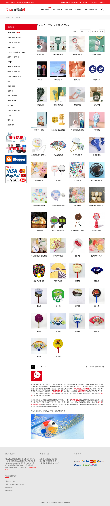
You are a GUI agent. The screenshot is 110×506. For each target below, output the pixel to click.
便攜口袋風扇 (58, 105)
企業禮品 (42, 463)
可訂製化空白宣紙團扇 (39, 256)
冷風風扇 (96, 105)
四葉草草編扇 (58, 256)
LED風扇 (39, 80)
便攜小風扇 (77, 105)
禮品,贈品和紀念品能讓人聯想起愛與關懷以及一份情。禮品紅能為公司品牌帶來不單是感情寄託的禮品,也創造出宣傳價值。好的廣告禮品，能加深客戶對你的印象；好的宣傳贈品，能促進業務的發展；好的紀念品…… (20, 463)
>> (50, 367)
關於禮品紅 (9, 487)
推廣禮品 (49, 463)
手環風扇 (96, 130)
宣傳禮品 (49, 461)
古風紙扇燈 (39, 231)
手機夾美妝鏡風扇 (77, 130)
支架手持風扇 (39, 130)
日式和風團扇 (58, 155)
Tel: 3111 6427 (83, 2)
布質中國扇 (58, 281)
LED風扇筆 (58, 80)
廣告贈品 (56, 463)
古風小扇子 (77, 205)
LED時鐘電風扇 (96, 180)
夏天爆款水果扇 (96, 256)
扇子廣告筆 (39, 180)
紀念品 (41, 459)
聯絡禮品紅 (9, 490)
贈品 (54, 461)
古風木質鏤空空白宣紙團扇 (97, 205)
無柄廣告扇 (97, 80)
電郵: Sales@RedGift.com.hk (14, 484)
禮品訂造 (54, 459)
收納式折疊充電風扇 (58, 130)
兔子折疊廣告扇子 (39, 205)
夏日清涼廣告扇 (39, 281)
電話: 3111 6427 (10, 481)
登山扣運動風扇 (39, 105)
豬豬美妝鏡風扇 (39, 54)
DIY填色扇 (77, 180)
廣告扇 (18, 17)
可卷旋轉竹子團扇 (77, 231)
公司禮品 (48, 459)
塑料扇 (77, 256)
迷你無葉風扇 (58, 54)
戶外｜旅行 (10, 17)
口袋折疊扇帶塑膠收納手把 (39, 155)
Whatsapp (93, 2)
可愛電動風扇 (96, 231)
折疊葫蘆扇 (97, 155)
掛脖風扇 (77, 80)
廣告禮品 (42, 461)
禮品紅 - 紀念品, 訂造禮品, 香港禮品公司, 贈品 (19, 2)
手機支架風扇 (96, 54)
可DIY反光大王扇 (58, 231)
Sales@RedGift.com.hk (69, 2)
